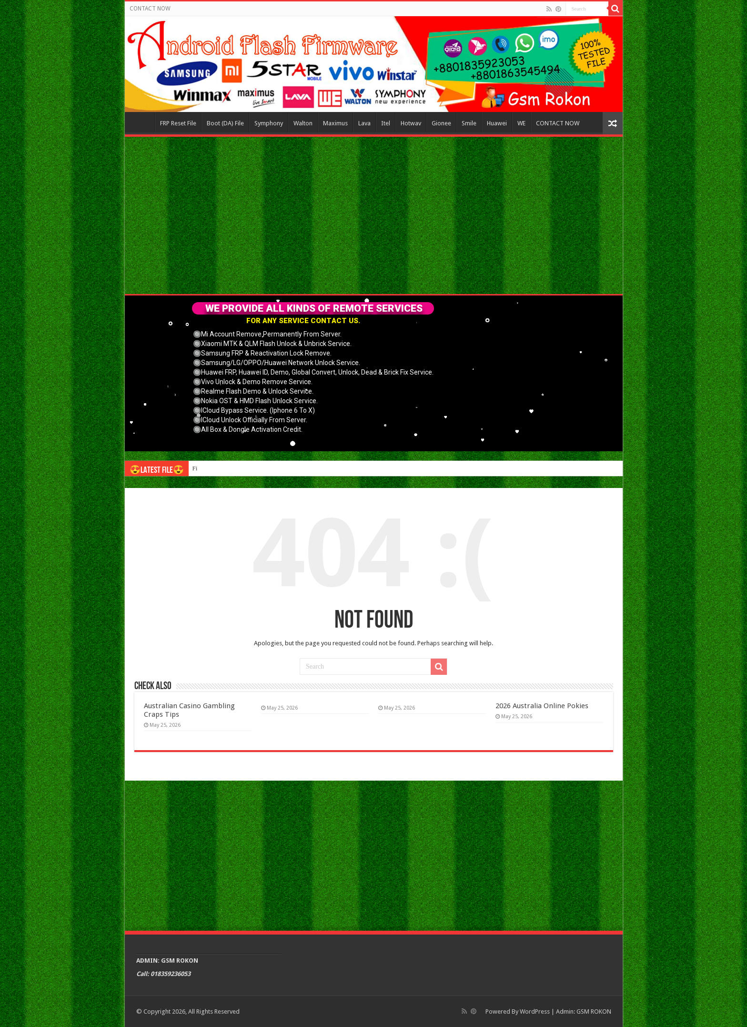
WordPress (535, 1011)
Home (142, 122)
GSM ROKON (593, 1011)
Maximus (335, 123)
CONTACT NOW (150, 8)
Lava (364, 123)
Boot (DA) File (225, 123)
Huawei (497, 123)
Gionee (441, 123)
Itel (385, 123)
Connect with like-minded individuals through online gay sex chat (274, 468)
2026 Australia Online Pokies (541, 706)
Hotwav (411, 123)
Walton (303, 123)
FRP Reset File (178, 123)
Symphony (268, 123)
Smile (469, 123)
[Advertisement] (374, 215)
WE (521, 123)
